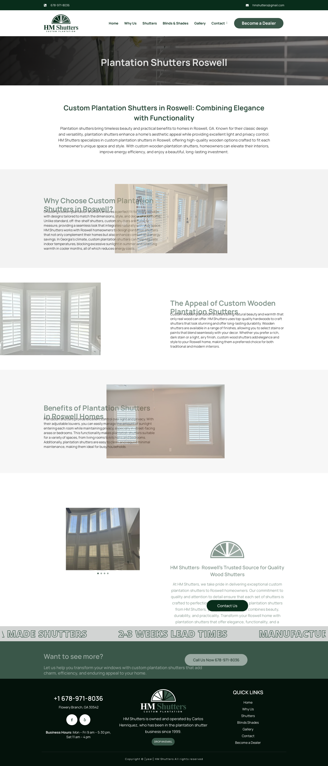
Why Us (130, 23)
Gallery (200, 23)
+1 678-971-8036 (78, 698)
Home (113, 23)
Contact (218, 23)
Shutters (149, 23)
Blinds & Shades (175, 23)
